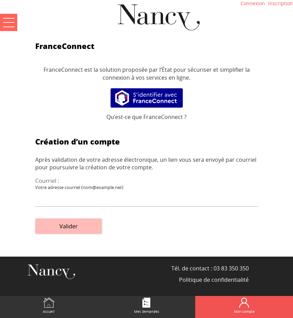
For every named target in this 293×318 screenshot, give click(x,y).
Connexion (252, 3)
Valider (68, 226)
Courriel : (47, 181)
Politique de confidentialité (214, 280)
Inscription (280, 3)
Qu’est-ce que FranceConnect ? (146, 117)
